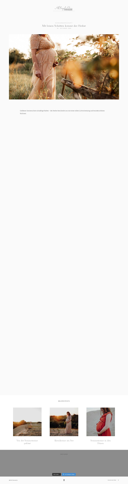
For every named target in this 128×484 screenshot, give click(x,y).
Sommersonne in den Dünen (100, 426)
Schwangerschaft (64, 23)
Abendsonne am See (64, 426)
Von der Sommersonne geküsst (27, 426)
